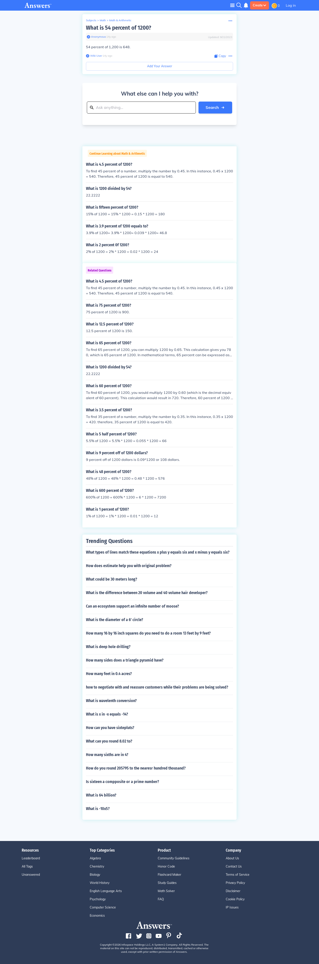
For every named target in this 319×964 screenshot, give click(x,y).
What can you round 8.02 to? (109, 741)
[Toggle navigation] (232, 5)
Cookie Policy (235, 899)
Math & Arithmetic (120, 20)
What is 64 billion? (101, 795)
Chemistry (97, 866)
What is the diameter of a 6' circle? (114, 619)
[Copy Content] (220, 56)
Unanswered (31, 875)
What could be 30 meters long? (111, 579)
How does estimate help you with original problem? (128, 565)
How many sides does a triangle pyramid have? (124, 660)
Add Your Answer (159, 66)
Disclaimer (233, 891)
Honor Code (166, 866)
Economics (97, 916)
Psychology (98, 899)
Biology (95, 875)
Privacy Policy (235, 883)
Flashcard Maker (169, 875)
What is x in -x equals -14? (107, 714)
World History (99, 883)
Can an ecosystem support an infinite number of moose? (132, 606)
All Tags (27, 866)
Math (103, 20)
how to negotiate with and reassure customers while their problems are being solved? (157, 687)
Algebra (95, 858)
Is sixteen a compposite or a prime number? (122, 781)
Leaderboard (31, 858)
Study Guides (167, 883)
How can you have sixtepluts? (110, 727)
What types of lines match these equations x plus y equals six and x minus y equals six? (158, 552)
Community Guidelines (173, 858)
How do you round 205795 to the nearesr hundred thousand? (136, 768)
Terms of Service (237, 875)
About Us (232, 858)
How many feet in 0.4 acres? (109, 673)
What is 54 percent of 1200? (118, 27)
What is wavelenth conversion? (111, 700)
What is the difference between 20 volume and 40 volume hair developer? (147, 592)
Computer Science (103, 907)
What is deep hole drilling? (108, 646)
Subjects (91, 20)
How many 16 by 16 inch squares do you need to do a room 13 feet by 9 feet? (148, 633)
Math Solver (166, 891)
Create (259, 5)
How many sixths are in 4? (107, 754)
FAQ (161, 899)
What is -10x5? (98, 808)
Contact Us (234, 866)
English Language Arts (106, 891)
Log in (291, 5)
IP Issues (232, 907)
